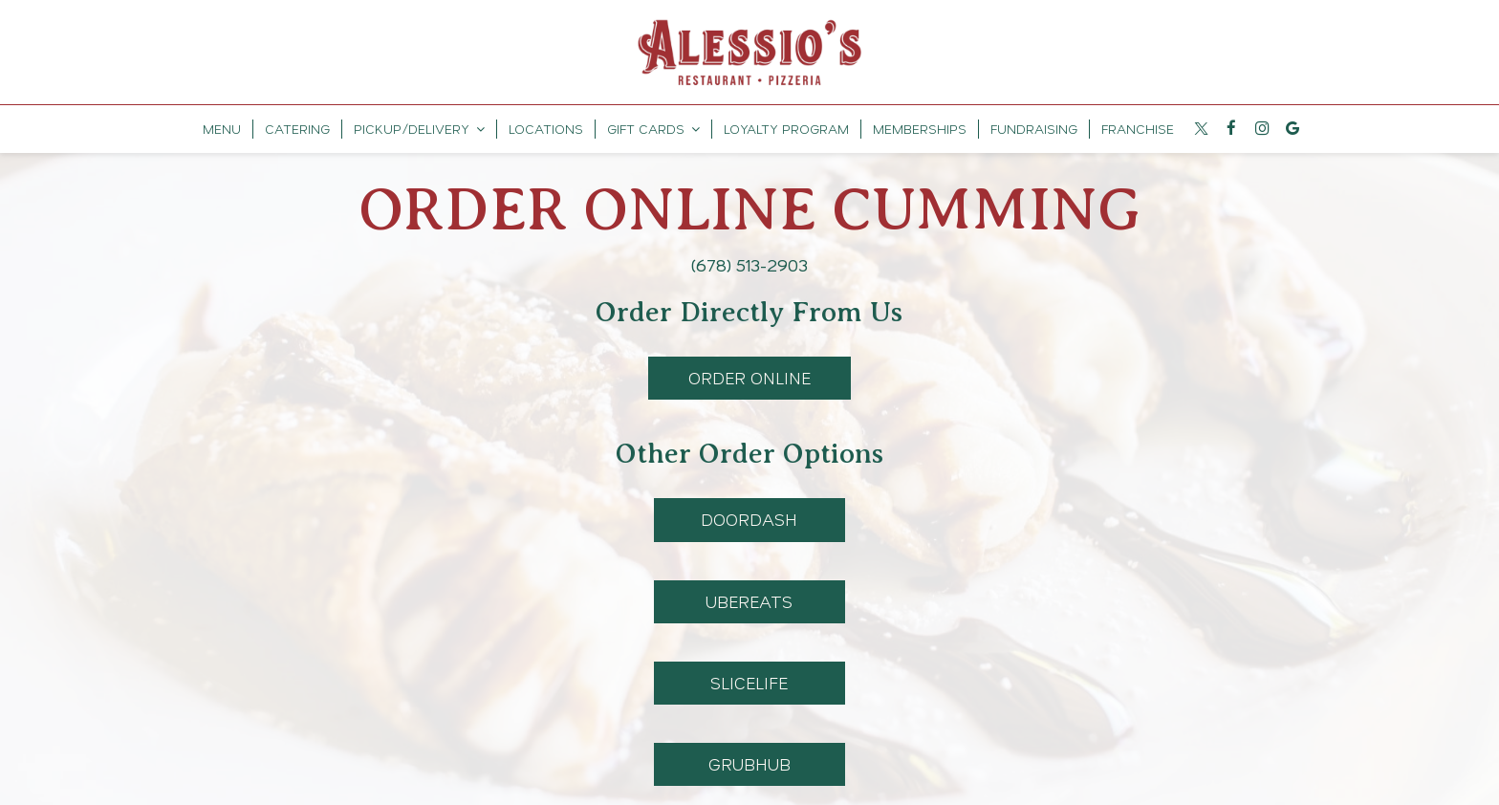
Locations (546, 129)
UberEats (723, 606)
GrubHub (722, 769)
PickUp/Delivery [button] (419, 129)
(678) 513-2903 (749, 264)
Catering (297, 129)
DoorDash (726, 524)
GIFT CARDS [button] (653, 129)
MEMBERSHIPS (920, 129)
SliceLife (721, 688)
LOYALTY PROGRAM (786, 129)
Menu (222, 129)
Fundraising (1033, 129)
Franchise (1137, 129)
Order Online (729, 383)
